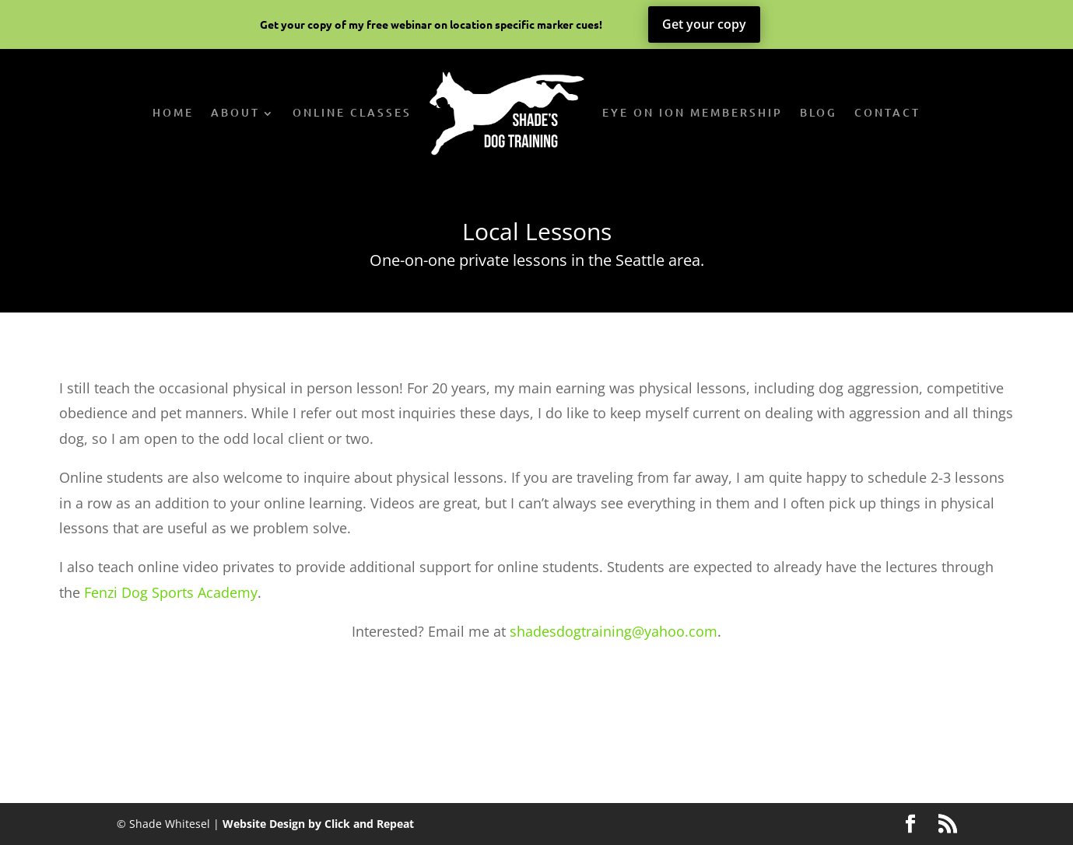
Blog (818, 112)
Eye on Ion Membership (692, 112)
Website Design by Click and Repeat (318, 823)
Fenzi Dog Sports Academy (171, 592)
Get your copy (704, 24)
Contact (887, 112)
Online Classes (352, 112)
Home (173, 112)
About (235, 112)
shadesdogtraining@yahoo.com (613, 631)
